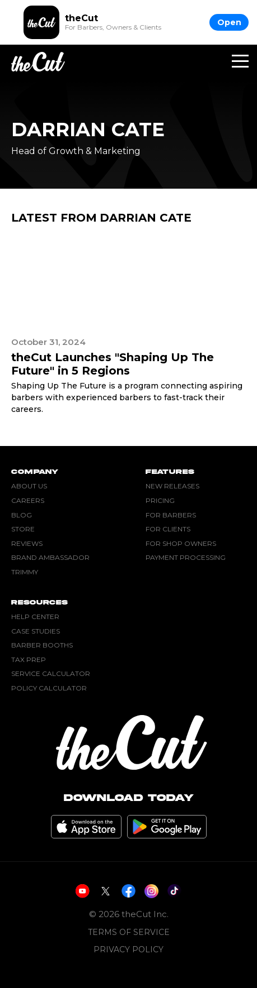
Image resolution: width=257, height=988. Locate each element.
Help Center (35, 616)
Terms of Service (129, 932)
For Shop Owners (181, 543)
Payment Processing (186, 557)
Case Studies (35, 631)
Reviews (27, 543)
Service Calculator (50, 673)
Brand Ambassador (50, 557)
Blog (21, 515)
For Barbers (171, 515)
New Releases (172, 486)
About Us (29, 486)
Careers (27, 500)
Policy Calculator (49, 688)
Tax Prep (28, 659)
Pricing (160, 500)
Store (23, 529)
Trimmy (24, 572)
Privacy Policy (128, 950)
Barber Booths (42, 645)
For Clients (168, 529)
